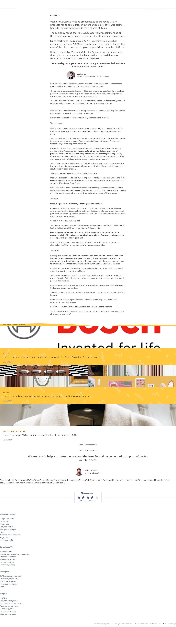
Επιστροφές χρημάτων (8, 581)
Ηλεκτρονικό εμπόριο (8, 529)
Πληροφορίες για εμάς (8, 611)
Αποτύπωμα (172, 624)
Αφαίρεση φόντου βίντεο (9, 606)
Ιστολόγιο (3, 598)
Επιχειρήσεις (4, 537)
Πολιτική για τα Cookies (158, 624)
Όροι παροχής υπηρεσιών (102, 624)
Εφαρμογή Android (7, 562)
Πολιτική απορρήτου (141, 624)
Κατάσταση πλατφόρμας (9, 584)
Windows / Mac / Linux (8, 559)
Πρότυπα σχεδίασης (7, 565)
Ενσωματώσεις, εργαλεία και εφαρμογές (14, 554)
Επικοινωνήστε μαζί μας (9, 579)
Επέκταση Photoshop (8, 557)
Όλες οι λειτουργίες (7, 519)
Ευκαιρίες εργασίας (7, 609)
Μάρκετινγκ (4, 524)
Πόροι (2, 587)
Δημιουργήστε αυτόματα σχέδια (11, 603)
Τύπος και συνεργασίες (8, 614)
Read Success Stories (88, 444)
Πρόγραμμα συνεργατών (9, 601)
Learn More (8, 362)
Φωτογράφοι (4, 521)
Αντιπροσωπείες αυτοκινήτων (11, 535)
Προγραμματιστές (6, 527)
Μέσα (2, 532)
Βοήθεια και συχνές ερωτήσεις (11, 576)
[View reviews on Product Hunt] (88, 497)
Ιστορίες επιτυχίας (6, 540)
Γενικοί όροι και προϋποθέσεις (122, 624)
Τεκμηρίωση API (6, 551)
